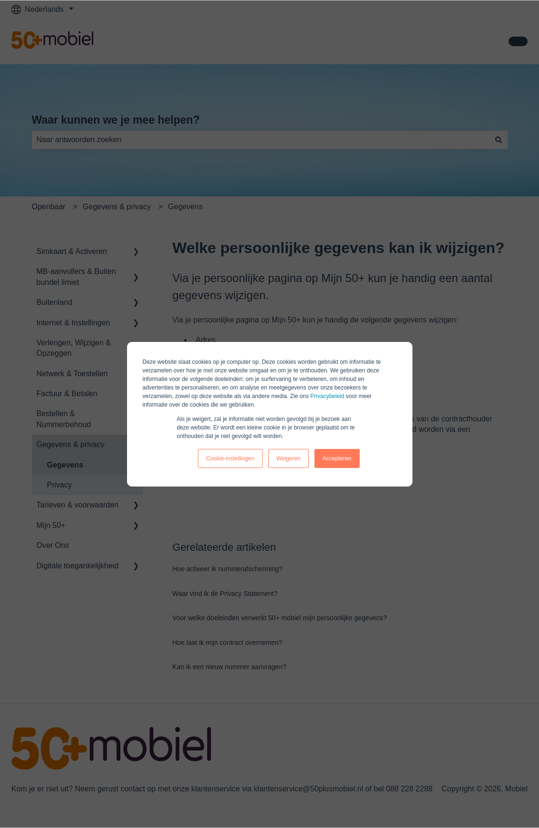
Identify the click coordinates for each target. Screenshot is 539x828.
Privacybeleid (327, 396)
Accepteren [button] (337, 458)
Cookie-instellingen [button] (230, 458)
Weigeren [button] (288, 458)
